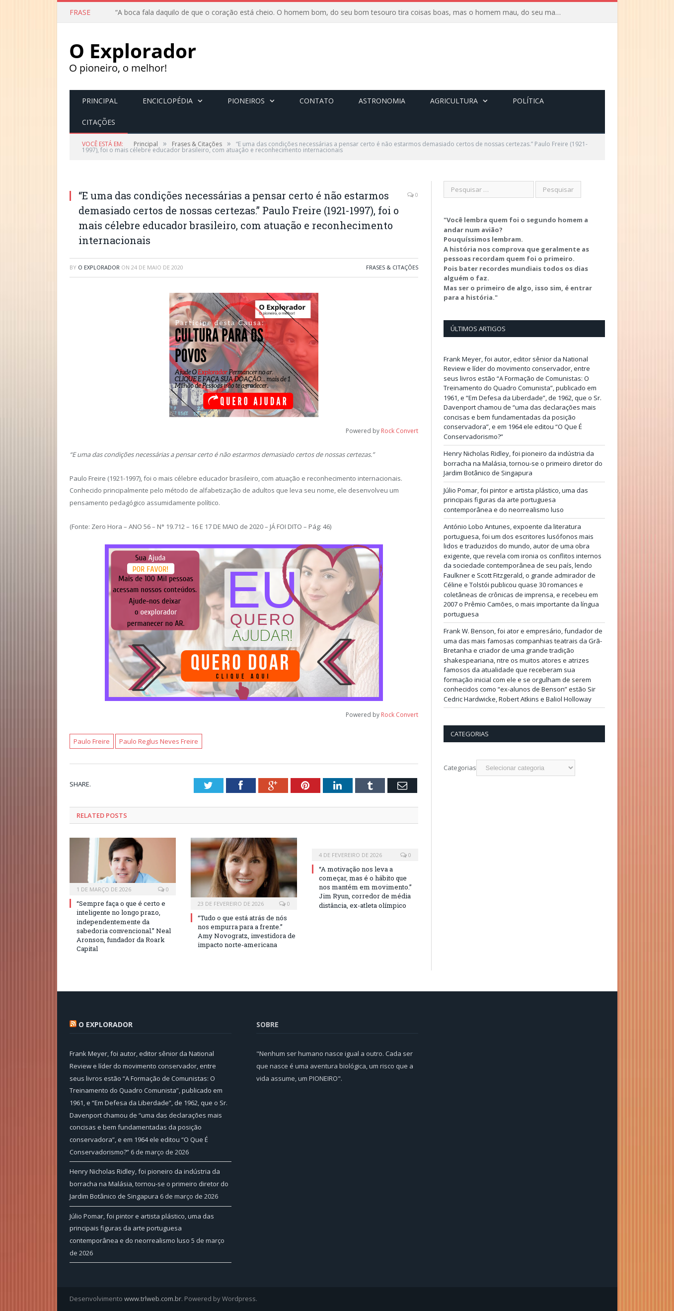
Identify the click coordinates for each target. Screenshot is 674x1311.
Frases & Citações (392, 267)
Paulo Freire (92, 741)
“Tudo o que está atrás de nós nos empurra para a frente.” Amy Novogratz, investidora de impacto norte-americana (247, 931)
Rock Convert (399, 431)
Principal (100, 100)
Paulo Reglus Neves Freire (158, 741)
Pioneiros (246, 100)
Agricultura (454, 100)
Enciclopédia (168, 100)
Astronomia (382, 100)
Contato (317, 100)
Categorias (460, 767)
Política (528, 100)
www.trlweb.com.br (152, 1298)
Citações (98, 122)
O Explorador (99, 267)
